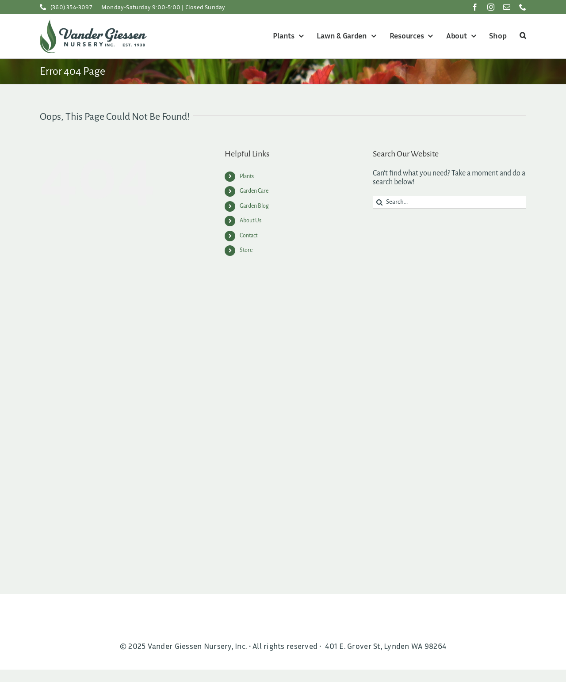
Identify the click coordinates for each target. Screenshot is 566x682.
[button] (521, 36)
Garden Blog (254, 206)
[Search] (379, 202)
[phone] (522, 7)
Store (246, 250)
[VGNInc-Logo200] (93, 23)
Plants (247, 176)
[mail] (506, 7)
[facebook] (474, 7)
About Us (250, 220)
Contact (248, 235)
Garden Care (254, 191)
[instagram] (490, 7)
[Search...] (449, 202)
